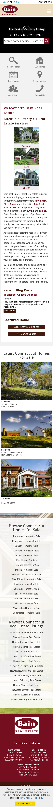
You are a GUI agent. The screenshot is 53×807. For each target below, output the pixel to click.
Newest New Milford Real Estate (26, 670)
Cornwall (26, 137)
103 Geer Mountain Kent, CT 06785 (26, 385)
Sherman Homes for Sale (26, 598)
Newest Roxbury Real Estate (26, 675)
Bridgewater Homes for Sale (26, 541)
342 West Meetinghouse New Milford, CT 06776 (26, 433)
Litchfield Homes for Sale (26, 565)
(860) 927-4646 (45, 2)
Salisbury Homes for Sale (26, 589)
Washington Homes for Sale (27, 608)
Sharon (26, 179)
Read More (9, 310)
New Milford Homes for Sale (26, 579)
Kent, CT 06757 (26, 481)
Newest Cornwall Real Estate (26, 642)
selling (42, 211)
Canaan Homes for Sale (26, 546)
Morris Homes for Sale (26, 569)
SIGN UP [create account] (5, 2)
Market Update (26, 334)
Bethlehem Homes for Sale (26, 536)
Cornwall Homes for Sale (26, 550)
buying (30, 211)
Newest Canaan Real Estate (26, 637)
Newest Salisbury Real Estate (26, 680)
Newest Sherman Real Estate (26, 690)
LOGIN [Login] (16, 2)
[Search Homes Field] (27, 41)
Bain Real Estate (26, 725)
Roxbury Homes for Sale (26, 584)
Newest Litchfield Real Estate (26, 656)
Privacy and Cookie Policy (31, 798)
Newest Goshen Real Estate (26, 647)
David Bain (40, 200)
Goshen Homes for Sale (26, 555)
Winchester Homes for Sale (26, 613)
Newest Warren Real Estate (26, 694)
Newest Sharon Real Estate (26, 685)
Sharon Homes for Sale (26, 593)
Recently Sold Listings (26, 327)
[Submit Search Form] (46, 41)
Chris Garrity (11, 204)
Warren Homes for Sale (26, 603)
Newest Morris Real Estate (26, 661)
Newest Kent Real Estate (26, 651)
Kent (26, 158)
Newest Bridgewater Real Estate (26, 632)
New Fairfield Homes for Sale (26, 574)
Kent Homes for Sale (26, 560)
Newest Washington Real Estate (26, 699)
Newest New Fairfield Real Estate (26, 666)
